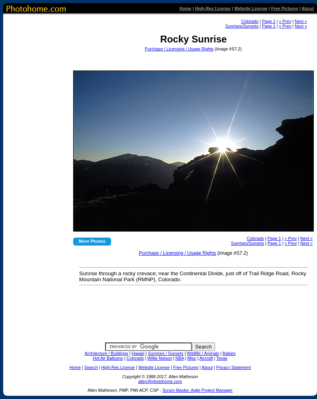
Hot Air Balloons (108, 358)
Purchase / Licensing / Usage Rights (179, 48)
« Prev (285, 21)
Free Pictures (284, 8)
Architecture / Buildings (106, 353)
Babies (229, 353)
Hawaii (138, 353)
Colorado (249, 21)
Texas (221, 358)
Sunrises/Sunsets (242, 26)
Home (185, 8)
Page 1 (268, 21)
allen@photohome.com (160, 381)
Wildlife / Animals (203, 353)
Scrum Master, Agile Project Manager (197, 390)
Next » (301, 21)
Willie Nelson (160, 358)
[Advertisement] (192, 59)
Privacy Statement (233, 367)
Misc (191, 358)
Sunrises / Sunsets (165, 353)
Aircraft (206, 358)
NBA (179, 358)
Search (91, 367)
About (307, 8)
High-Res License (213, 8)
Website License (250, 8)
